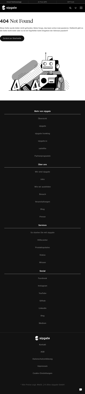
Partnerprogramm (42, 156)
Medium (42, 323)
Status (42, 255)
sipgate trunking (42, 133)
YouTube (42, 293)
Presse (43, 216)
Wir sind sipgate (42, 172)
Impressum (42, 366)
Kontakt (42, 344)
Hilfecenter (42, 240)
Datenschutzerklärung (43, 359)
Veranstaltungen (42, 201)
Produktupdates (42, 247)
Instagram (42, 286)
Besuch (42, 194)
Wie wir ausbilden (42, 187)
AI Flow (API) (42, 2)
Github (43, 300)
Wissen (42, 262)
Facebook (42, 278)
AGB (42, 352)
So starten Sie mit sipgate (42, 232)
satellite (42, 148)
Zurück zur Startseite (12, 38)
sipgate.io (42, 141)
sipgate (42, 126)
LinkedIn (42, 308)
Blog (42, 209)
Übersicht (42, 118)
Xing (42, 315)
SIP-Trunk (70, 2)
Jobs (42, 179)
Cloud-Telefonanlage (14, 2)
